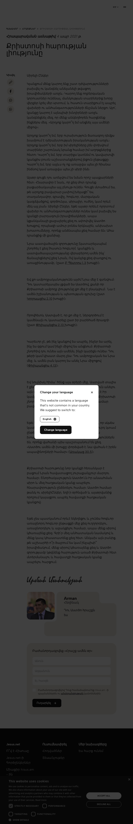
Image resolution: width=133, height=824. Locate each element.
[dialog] (66, 800)
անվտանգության (72, 693)
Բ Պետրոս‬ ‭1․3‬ (75, 263)
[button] (46, 819)
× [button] (129, 779)
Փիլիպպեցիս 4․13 (42, 365)
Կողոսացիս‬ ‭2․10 (39, 299)
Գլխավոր (12, 29)
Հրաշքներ (29, 29)
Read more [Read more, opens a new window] (41, 800)
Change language (55, 429)
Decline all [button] (104, 804)
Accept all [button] (103, 795)
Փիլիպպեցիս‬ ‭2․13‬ (50, 325)
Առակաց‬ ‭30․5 (81, 452)
